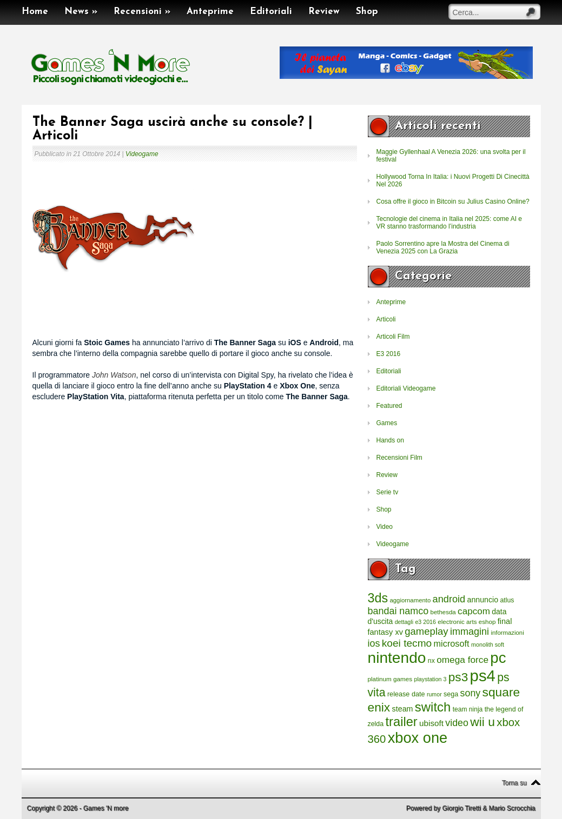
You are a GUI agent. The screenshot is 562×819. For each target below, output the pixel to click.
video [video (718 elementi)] (456, 722)
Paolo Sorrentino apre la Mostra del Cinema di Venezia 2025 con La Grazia (443, 247)
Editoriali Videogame (406, 388)
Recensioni (142, 11)
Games (387, 423)
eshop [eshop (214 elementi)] (487, 621)
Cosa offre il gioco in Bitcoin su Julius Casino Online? (453, 201)
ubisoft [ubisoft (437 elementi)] (431, 723)
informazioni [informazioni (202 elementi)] (507, 632)
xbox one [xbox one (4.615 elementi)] (417, 737)
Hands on (390, 440)
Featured (389, 406)
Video (384, 527)
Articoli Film (393, 336)
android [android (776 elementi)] (449, 599)
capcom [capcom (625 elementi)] (474, 611)
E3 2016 (388, 354)
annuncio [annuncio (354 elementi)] (483, 599)
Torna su (513, 783)
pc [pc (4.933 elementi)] (498, 657)
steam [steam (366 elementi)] (402, 708)
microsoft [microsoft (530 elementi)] (452, 643)
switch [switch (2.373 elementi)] (433, 707)
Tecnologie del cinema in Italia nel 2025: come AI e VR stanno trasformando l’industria (449, 222)
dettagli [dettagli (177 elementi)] (404, 622)
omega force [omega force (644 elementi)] (462, 659)
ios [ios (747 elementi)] (374, 643)
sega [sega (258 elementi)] (451, 694)
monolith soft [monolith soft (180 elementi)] (487, 644)
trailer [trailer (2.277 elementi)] (402, 722)
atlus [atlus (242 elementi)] (507, 600)
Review (324, 11)
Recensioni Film (399, 457)
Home (35, 11)
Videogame (141, 154)
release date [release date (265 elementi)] (406, 694)
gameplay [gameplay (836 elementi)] (426, 631)
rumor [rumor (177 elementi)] (434, 694)
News (80, 11)
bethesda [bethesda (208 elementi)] (443, 612)
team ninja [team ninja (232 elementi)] (468, 709)
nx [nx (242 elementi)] (431, 660)
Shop (367, 11)
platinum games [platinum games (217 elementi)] (390, 678)
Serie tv (387, 492)
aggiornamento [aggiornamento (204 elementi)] (410, 600)
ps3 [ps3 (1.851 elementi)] (458, 677)
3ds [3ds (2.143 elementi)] (378, 598)
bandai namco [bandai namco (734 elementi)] (398, 611)
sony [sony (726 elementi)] (470, 693)
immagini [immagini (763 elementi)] (469, 631)
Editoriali (271, 11)
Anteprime (210, 11)
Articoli (386, 319)
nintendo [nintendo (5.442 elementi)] (397, 657)
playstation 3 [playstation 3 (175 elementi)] (430, 679)
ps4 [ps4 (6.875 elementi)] (482, 675)
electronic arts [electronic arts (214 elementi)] (457, 621)
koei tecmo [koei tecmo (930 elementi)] (407, 643)
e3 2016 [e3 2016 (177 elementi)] (425, 622)
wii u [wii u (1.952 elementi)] (482, 722)
